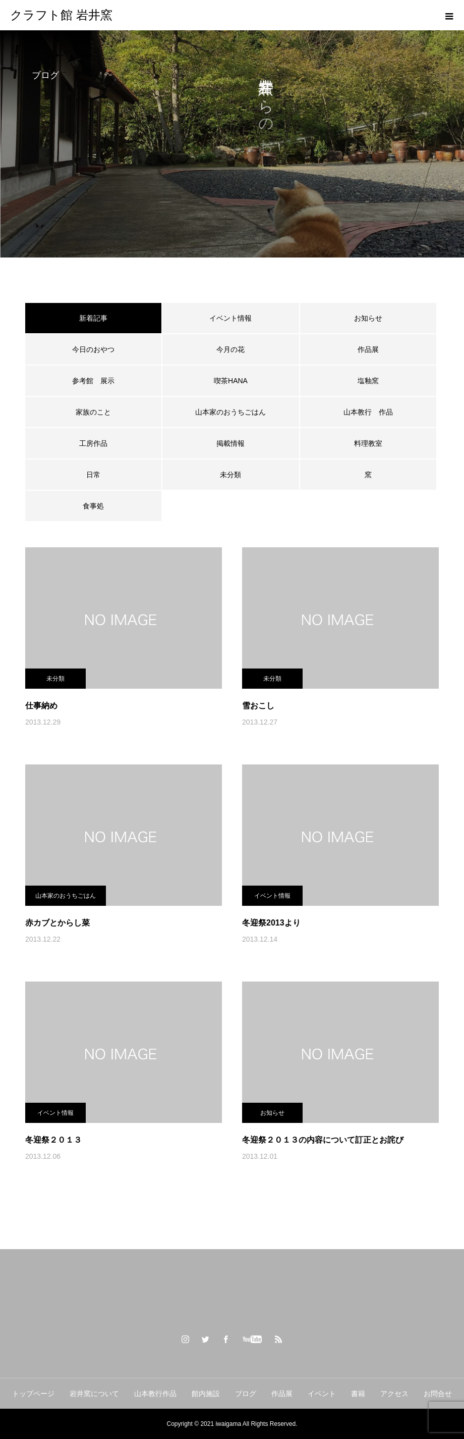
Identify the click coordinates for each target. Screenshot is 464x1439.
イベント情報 (230, 318)
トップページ (33, 1394)
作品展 (368, 349)
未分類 (230, 475)
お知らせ (368, 318)
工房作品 (93, 443)
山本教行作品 (155, 1394)
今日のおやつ (93, 349)
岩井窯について (94, 1394)
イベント (322, 1394)
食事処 (93, 506)
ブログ (245, 1394)
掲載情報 (230, 443)
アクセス (394, 1394)
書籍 (358, 1394)
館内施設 (206, 1394)
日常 (93, 475)
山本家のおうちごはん (230, 412)
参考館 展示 (93, 381)
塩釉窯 (372, 381)
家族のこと (93, 412)
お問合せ (438, 1394)
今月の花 (230, 349)
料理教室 (368, 443)
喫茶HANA (231, 381)
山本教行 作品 (368, 412)
